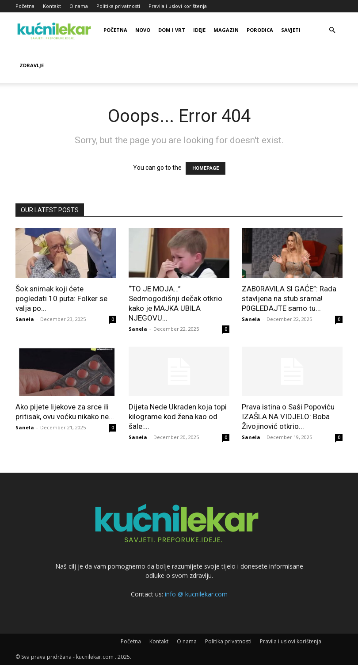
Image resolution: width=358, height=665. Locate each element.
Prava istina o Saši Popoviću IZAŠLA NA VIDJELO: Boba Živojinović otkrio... (288, 416)
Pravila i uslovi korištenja (178, 6)
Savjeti (291, 30)
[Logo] (55, 30)
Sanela (24, 319)
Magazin (226, 30)
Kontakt (52, 6)
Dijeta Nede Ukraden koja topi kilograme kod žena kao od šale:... (178, 416)
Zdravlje (31, 65)
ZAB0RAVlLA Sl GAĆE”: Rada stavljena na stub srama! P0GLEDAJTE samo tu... (289, 298)
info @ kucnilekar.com (196, 594)
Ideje (199, 30)
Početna (24, 6)
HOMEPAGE (205, 168)
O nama (78, 6)
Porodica (260, 30)
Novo (142, 30)
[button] (332, 30)
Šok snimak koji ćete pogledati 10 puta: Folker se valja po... (61, 298)
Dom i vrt (171, 30)
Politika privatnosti (118, 6)
